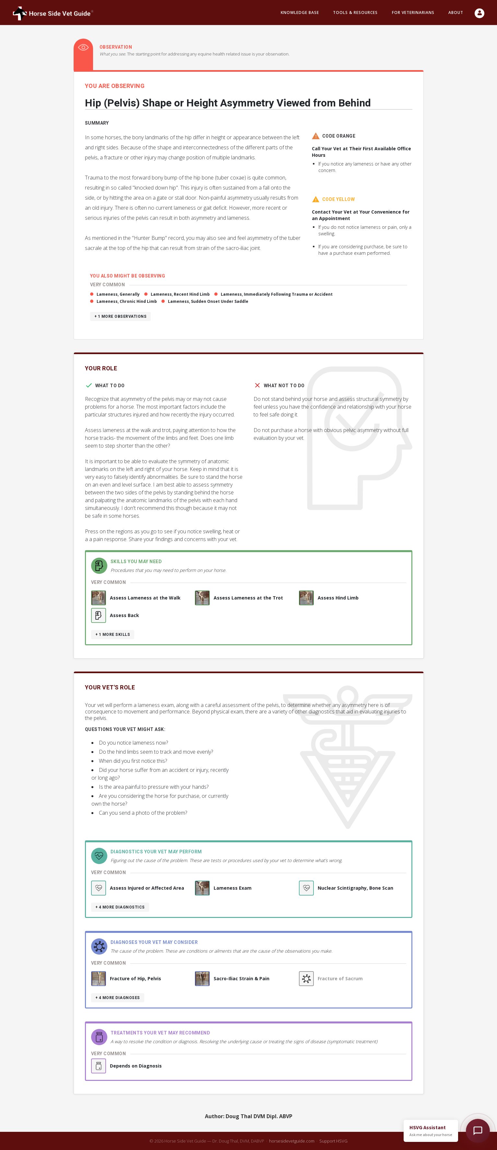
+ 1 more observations (120, 316)
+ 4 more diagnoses (117, 998)
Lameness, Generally (118, 294)
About (455, 12)
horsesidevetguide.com (291, 1141)
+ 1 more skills (112, 634)
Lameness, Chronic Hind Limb (127, 301)
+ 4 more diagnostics (120, 907)
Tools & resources (355, 12)
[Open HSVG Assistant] (478, 1131)
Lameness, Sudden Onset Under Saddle (208, 301)
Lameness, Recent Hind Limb (180, 294)
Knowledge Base (300, 12)
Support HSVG (333, 1141)
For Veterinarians (413, 12)
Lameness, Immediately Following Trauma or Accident (277, 294)
